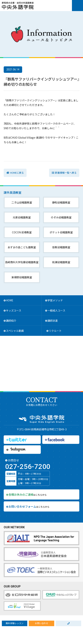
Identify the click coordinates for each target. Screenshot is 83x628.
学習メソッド (55, 300)
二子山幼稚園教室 (21, 202)
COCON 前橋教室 (22, 232)
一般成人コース (56, 310)
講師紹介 (11, 320)
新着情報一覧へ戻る (66, 172)
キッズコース (13, 310)
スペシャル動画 (15, 331)
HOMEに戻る (17, 172)
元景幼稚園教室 (22, 217)
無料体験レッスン (14, 623)
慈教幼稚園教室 (61, 247)
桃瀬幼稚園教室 (61, 262)
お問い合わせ (41, 623)
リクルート (55, 331)
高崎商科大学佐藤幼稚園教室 (22, 262)
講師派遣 (52, 320)
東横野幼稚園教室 (21, 277)
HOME (9, 300)
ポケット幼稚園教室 (61, 232)
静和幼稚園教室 (61, 202)
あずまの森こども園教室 (22, 247)
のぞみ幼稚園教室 (61, 217)
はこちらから (27, 494)
